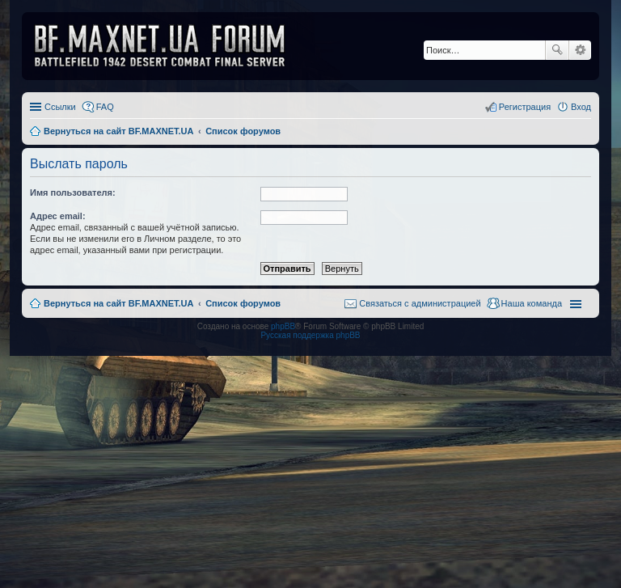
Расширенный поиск (580, 50)
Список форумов (243, 303)
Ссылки (60, 107)
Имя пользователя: (73, 192)
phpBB (283, 326)
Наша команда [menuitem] (531, 303)
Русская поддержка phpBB (310, 335)
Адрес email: (58, 216)
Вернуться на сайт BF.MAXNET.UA (118, 303)
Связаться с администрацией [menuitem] (419, 303)
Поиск (557, 50)
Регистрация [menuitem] (525, 107)
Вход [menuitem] (581, 107)
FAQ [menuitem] (105, 107)
